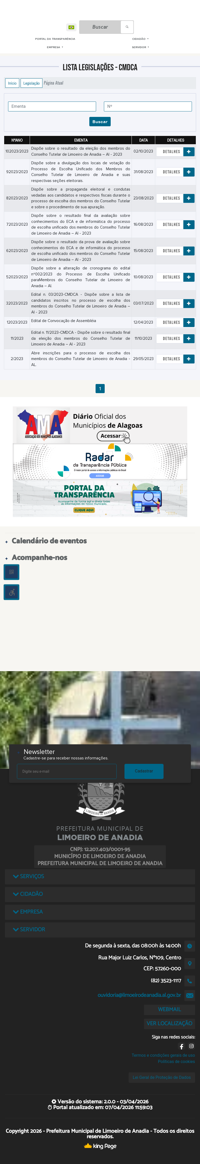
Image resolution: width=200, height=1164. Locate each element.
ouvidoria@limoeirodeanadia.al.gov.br (139, 995)
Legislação (31, 83)
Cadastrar (144, 771)
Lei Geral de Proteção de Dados (162, 1077)
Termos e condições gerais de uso (163, 1055)
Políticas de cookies (176, 1061)
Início (12, 83)
